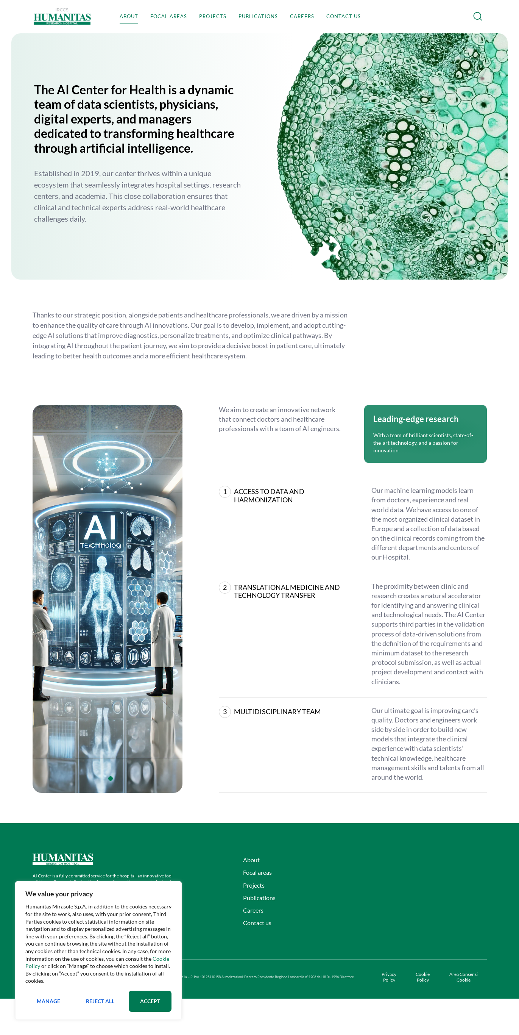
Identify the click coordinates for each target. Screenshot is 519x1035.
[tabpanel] (107, 599)
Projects (212, 16)
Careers (302, 16)
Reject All (100, 1001)
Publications (258, 16)
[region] (98, 950)
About (129, 16)
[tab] (110, 778)
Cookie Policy (423, 977)
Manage (48, 1001)
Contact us (343, 16)
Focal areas (168, 16)
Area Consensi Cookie (463, 977)
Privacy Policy (389, 977)
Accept (150, 1001)
